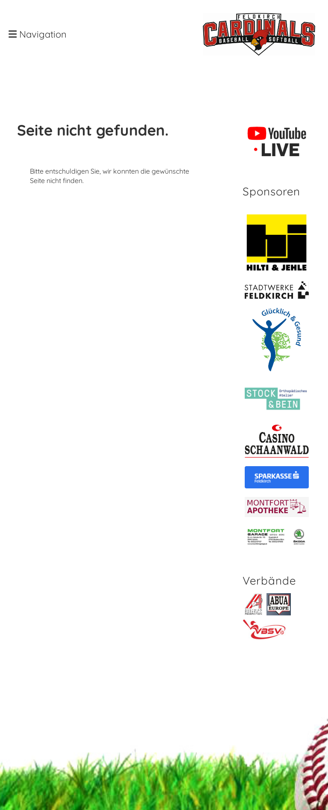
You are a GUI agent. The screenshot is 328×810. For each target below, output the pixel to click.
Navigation (38, 34)
